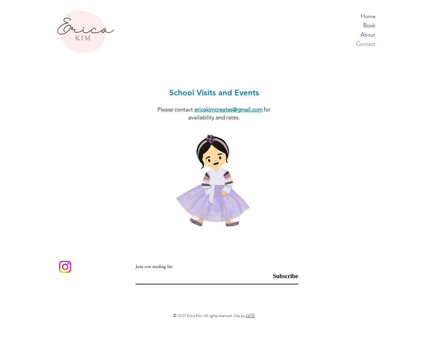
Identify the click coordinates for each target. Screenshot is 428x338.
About (368, 34)
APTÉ (250, 316)
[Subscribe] (281, 276)
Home (368, 16)
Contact (365, 43)
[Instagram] (65, 267)
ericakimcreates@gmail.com (228, 109)
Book (369, 25)
